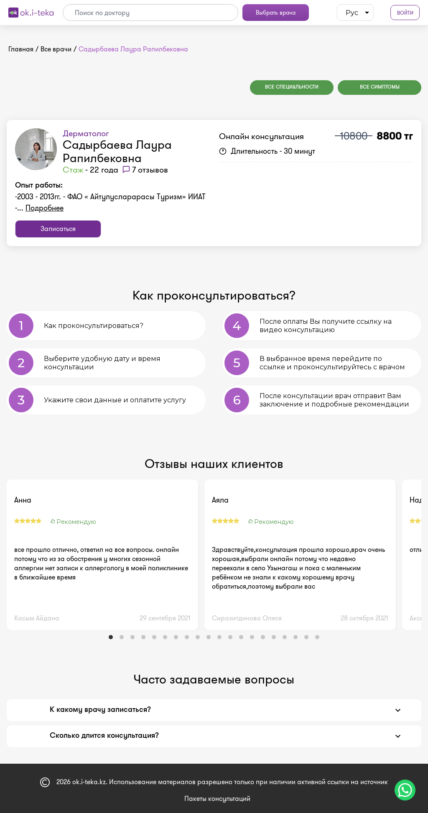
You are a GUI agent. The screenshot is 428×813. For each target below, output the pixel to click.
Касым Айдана (36, 618)
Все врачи (56, 49)
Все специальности (291, 87)
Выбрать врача (276, 12)
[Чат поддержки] (405, 790)
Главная (20, 49)
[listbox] (355, 12)
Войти (405, 12)
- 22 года (90, 169)
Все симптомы (380, 87)
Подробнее (44, 208)
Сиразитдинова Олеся (247, 618)
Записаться (58, 229)
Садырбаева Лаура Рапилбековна (117, 151)
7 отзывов (150, 169)
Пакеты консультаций (217, 798)
